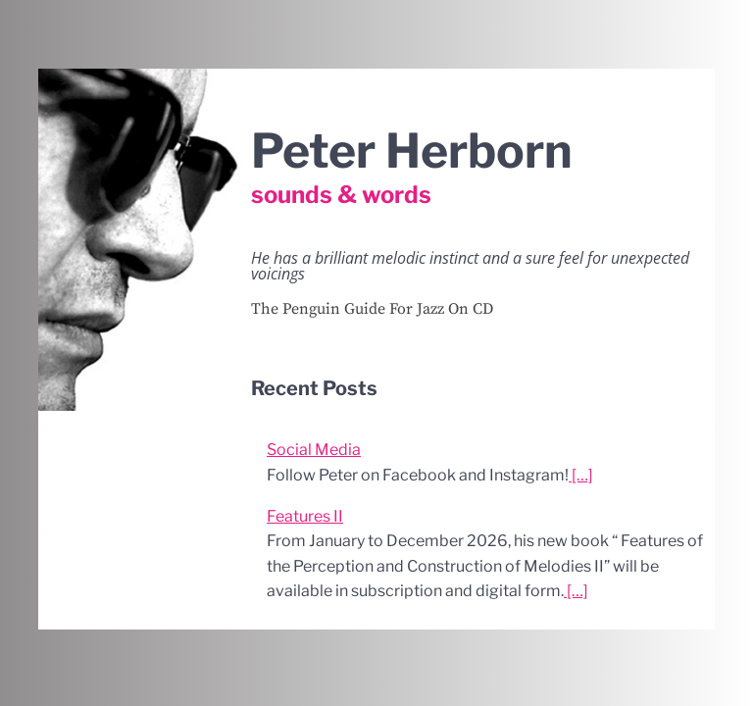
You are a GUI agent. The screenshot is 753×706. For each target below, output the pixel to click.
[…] (581, 475)
